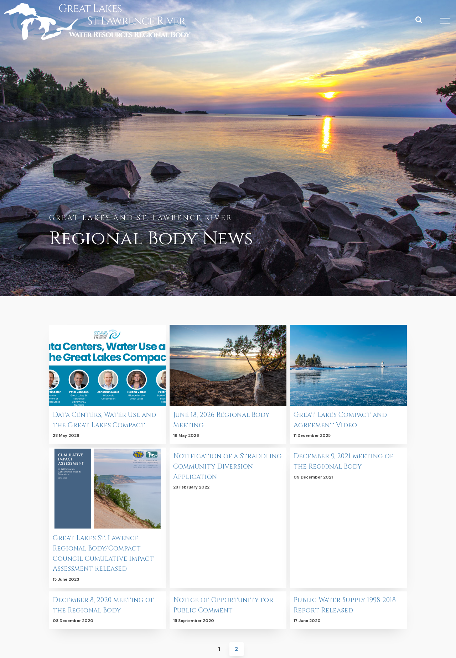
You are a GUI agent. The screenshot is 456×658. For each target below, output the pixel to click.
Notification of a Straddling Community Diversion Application (218, 466)
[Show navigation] (445, 21)
